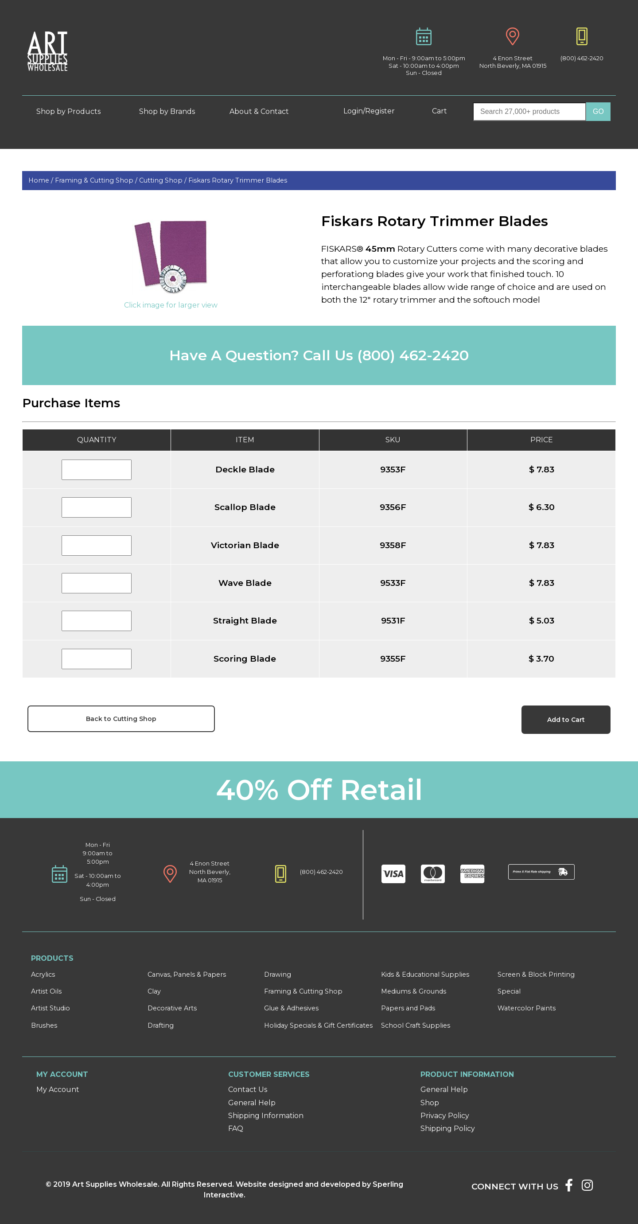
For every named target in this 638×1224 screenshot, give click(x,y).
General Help (252, 1103)
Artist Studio (50, 1008)
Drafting (161, 1025)
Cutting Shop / (163, 180)
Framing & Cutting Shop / (97, 180)
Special (509, 991)
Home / (41, 180)
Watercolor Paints (527, 1008)
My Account (57, 1089)
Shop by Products (75, 111)
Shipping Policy (447, 1128)
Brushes (44, 1025)
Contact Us (247, 1089)
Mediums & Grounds (413, 991)
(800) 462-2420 (581, 58)
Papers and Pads (408, 1008)
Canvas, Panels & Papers (187, 974)
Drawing (277, 974)
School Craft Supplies (415, 1025)
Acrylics (43, 974)
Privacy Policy (444, 1115)
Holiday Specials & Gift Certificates (318, 1025)
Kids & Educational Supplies (425, 974)
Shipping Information (265, 1115)
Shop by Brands (170, 111)
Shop (429, 1103)
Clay (154, 991)
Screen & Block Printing (536, 974)
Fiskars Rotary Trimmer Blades (237, 180)
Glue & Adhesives (291, 1008)
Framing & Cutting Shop (303, 991)
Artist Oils (46, 991)
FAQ (235, 1128)
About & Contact (266, 111)
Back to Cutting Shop (121, 719)
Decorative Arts (172, 1008)
